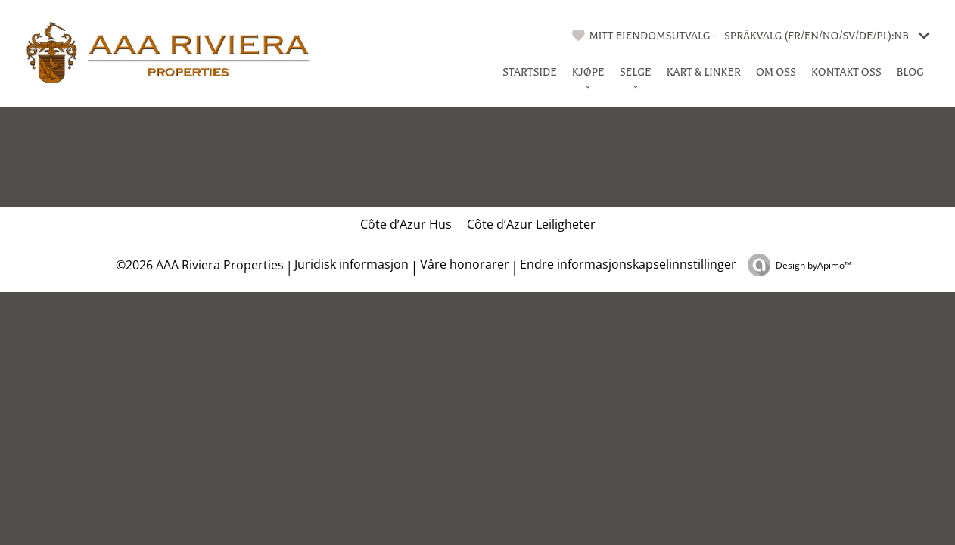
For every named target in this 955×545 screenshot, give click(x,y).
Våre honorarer (464, 264)
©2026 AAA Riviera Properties (198, 265)
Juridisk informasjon (351, 264)
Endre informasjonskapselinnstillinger (628, 264)
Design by (813, 265)
